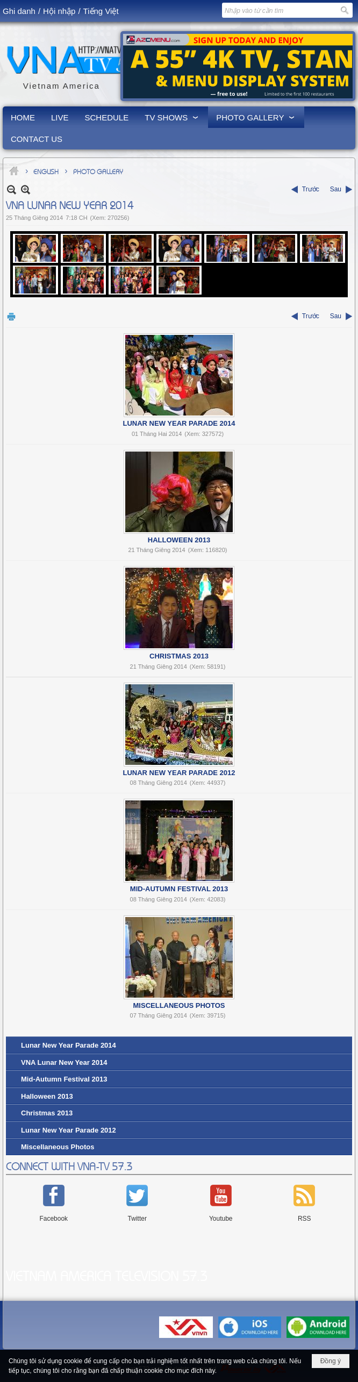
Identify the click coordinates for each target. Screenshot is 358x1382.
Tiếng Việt (101, 11)
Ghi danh (19, 11)
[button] (172, 117)
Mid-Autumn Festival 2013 (179, 889)
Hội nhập (59, 11)
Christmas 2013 (179, 656)
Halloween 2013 (179, 540)
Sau (335, 189)
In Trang (11, 316)
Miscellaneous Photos (179, 1005)
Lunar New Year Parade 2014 (179, 423)
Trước (310, 189)
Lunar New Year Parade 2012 (179, 773)
